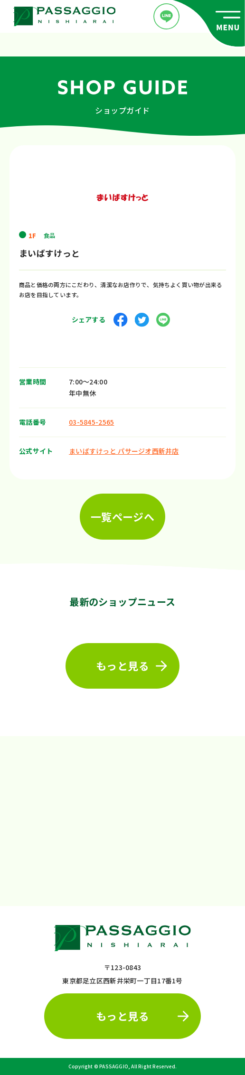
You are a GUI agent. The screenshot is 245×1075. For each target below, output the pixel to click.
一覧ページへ (123, 514)
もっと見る (131, 663)
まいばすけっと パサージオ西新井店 (124, 449)
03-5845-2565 (91, 420)
